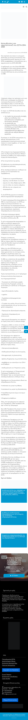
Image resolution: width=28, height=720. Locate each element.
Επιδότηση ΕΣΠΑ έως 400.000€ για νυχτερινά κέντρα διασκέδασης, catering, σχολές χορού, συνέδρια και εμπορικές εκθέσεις (13, 492)
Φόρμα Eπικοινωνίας (10, 700)
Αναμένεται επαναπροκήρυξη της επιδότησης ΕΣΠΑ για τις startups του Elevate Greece (13, 537)
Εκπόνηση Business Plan (9, 663)
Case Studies (6, 678)
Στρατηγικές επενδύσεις (10, 676)
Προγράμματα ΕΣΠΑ (8, 659)
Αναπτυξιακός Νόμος (8, 661)
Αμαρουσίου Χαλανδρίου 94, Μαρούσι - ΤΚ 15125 (11, 688)
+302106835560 (7, 690)
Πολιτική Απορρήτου (8, 665)
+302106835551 (7, 692)
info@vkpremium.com (9, 694)
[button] (23, 7)
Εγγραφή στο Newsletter (11, 670)
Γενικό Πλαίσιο (6, 674)
